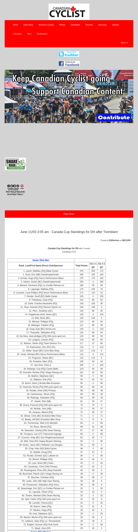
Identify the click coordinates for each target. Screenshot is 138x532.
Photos (62, 25)
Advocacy (102, 25)
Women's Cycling (46, 25)
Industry (115, 25)
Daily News (28, 25)
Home (15, 25)
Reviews (89, 25)
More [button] (124, 43)
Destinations (42, 34)
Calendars (17, 34)
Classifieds (75, 25)
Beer (29, 34)
